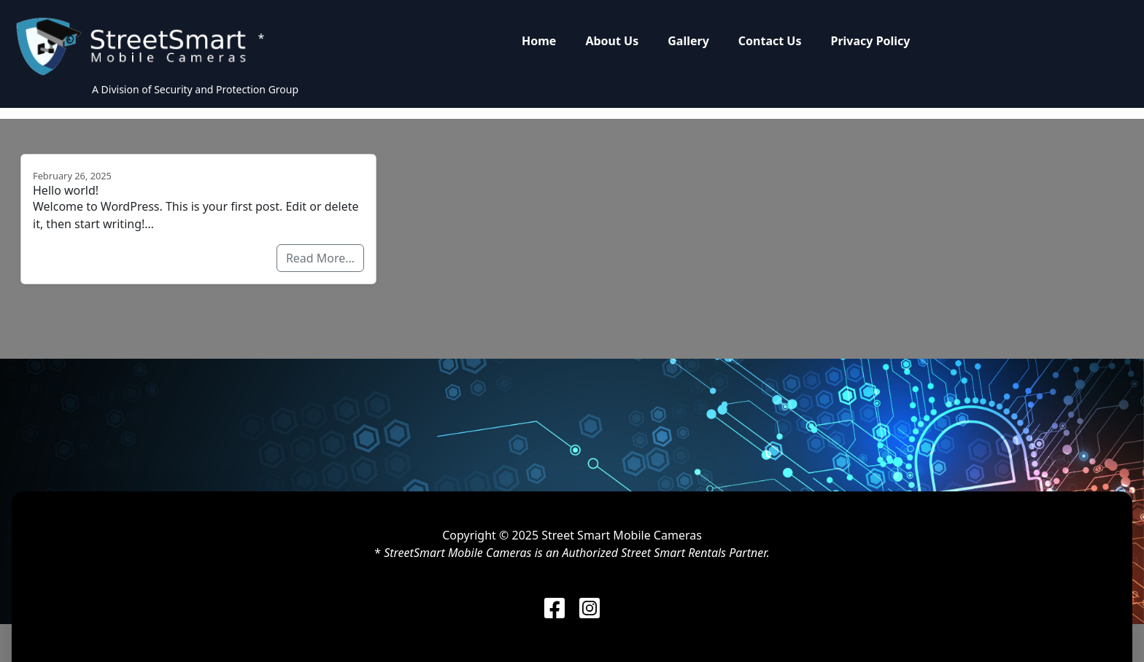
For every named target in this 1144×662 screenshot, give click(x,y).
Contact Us (770, 41)
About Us (611, 41)
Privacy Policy (870, 41)
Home (539, 41)
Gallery (688, 41)
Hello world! (65, 190)
